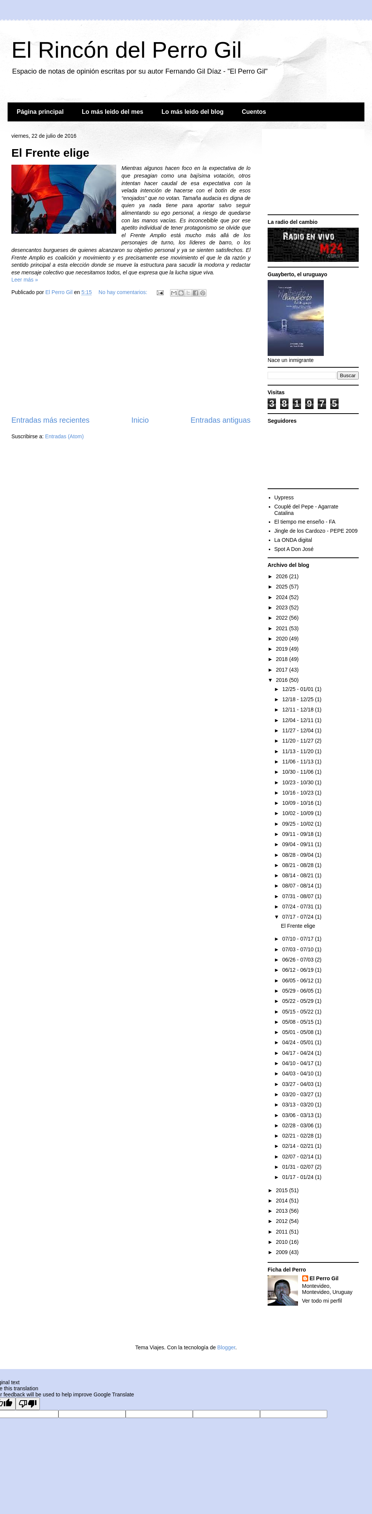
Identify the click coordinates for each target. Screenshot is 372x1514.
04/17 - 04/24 (298, 1053)
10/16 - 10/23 (298, 793)
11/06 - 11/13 (298, 762)
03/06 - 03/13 (298, 1115)
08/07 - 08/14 (298, 886)
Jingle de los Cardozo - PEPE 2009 (316, 531)
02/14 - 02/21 (298, 1146)
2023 (282, 607)
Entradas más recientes (50, 420)
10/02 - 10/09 (298, 813)
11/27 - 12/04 (298, 730)
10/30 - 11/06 (298, 772)
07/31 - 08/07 (298, 896)
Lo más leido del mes (112, 112)
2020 (282, 639)
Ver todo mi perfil (322, 1301)
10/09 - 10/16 (298, 803)
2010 (282, 1242)
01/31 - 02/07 (298, 1167)
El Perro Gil (324, 1278)
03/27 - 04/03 (298, 1084)
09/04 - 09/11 (298, 844)
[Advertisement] (131, 357)
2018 (282, 659)
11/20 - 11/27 (298, 741)
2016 (282, 680)
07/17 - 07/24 (298, 917)
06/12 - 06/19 (298, 970)
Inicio (140, 420)
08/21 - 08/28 (298, 865)
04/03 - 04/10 (298, 1073)
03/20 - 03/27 (298, 1094)
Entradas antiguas (221, 420)
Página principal (40, 112)
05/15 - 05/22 (298, 1012)
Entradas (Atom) (64, 436)
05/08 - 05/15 (298, 1022)
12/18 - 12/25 (298, 699)
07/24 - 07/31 (298, 906)
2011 (282, 1232)
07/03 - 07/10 (298, 949)
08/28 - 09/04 (298, 855)
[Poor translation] (28, 1404)
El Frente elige (50, 152)
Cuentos (254, 112)
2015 (282, 1190)
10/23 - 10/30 (298, 782)
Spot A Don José (294, 549)
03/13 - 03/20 (298, 1105)
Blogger (226, 1347)
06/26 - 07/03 (298, 960)
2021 (282, 628)
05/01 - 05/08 (298, 1032)
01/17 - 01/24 (298, 1177)
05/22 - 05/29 (298, 1001)
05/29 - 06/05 (298, 991)
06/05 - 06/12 (298, 980)
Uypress (284, 497)
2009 (282, 1252)
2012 (282, 1221)
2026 (282, 576)
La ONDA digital (293, 540)
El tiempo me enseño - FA (305, 522)
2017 (282, 670)
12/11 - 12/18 (298, 710)
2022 (282, 618)
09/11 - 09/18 (298, 834)
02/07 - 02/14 (298, 1157)
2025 (282, 587)
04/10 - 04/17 (298, 1063)
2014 (282, 1201)
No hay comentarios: (124, 292)
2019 (282, 649)
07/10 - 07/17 (298, 939)
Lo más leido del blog (192, 112)
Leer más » (24, 280)
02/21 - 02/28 (298, 1136)
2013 (282, 1211)
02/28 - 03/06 (298, 1125)
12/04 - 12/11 (298, 720)
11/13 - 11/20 (298, 751)
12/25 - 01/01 (298, 689)
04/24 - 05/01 (298, 1042)
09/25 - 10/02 (298, 824)
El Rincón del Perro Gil (126, 50)
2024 (282, 597)
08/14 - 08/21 (298, 875)
